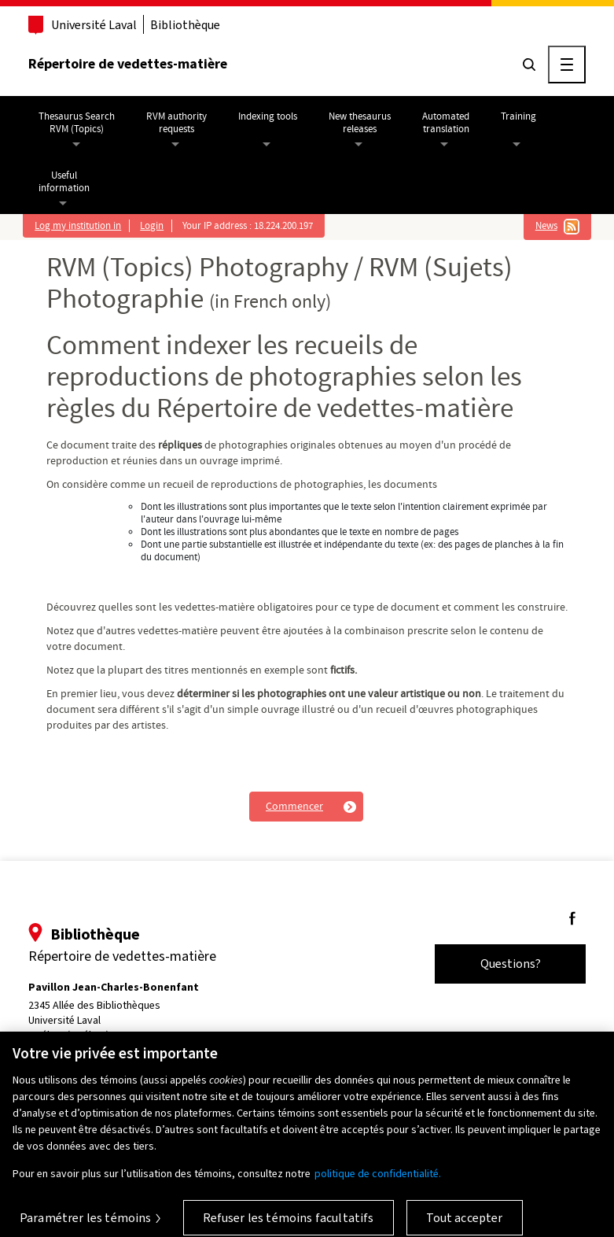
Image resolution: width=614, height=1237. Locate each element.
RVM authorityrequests (176, 122)
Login (152, 226)
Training (518, 116)
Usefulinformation (64, 181)
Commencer (294, 806)
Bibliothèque (185, 25)
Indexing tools (267, 116)
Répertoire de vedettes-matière (127, 63)
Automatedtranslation (445, 122)
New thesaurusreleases (360, 122)
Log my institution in (78, 226)
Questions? (510, 963)
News (546, 226)
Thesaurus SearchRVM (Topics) (77, 122)
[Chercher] (529, 64)
